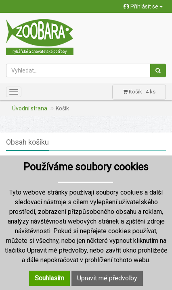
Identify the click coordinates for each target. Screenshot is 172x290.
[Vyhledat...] (78, 70)
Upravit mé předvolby (107, 278)
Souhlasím (49, 278)
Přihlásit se (143, 6)
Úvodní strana (29, 108)
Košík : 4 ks (139, 92)
